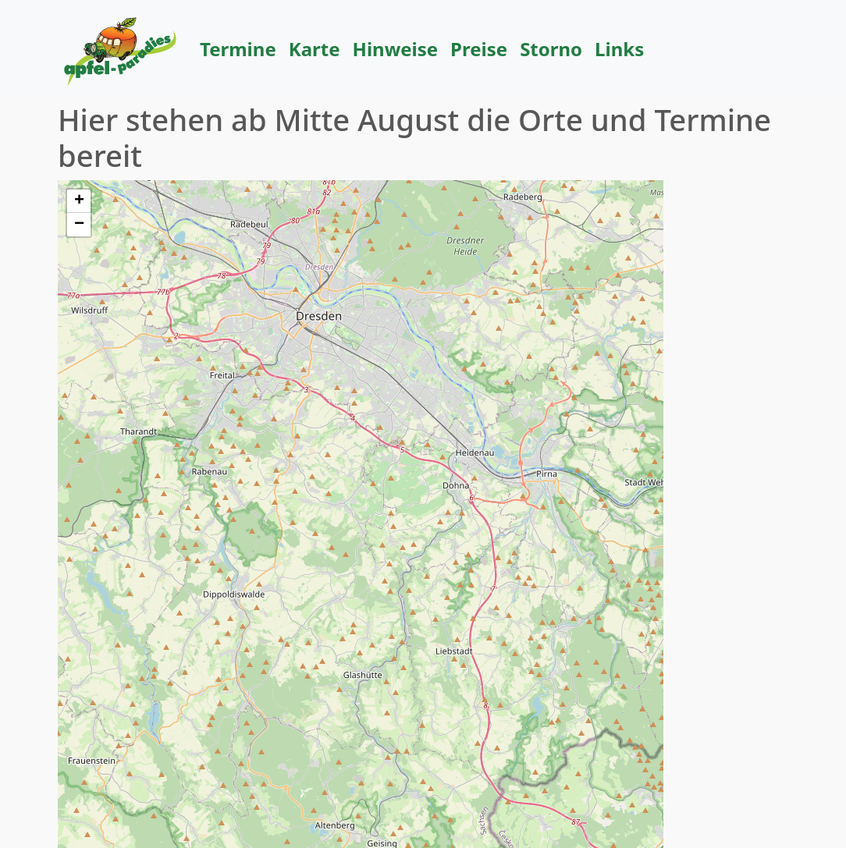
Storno (551, 49)
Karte (314, 49)
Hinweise (396, 49)
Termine (238, 49)
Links (619, 49)
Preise (478, 49)
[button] (79, 201)
